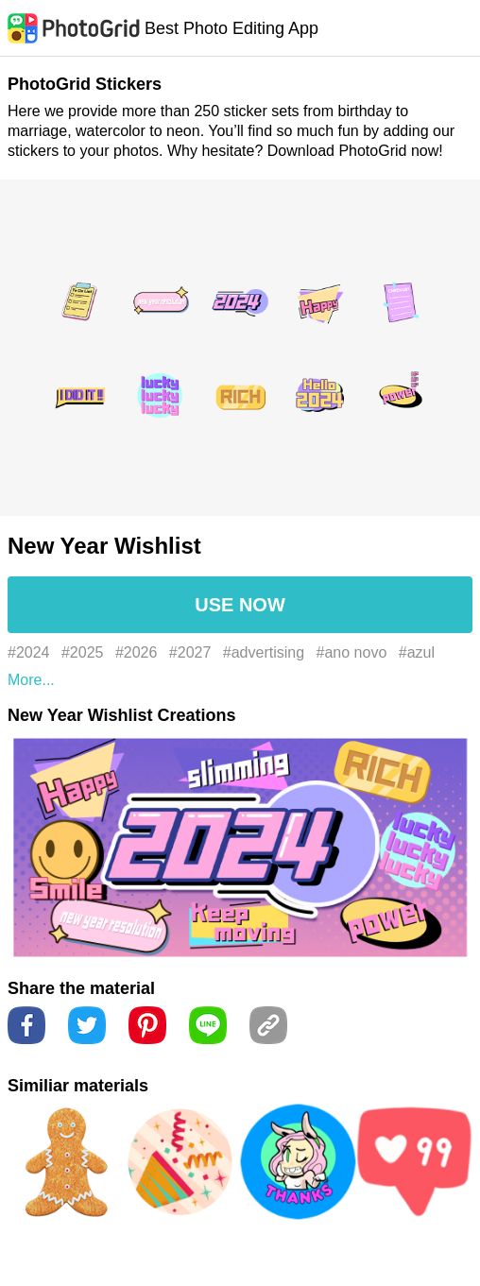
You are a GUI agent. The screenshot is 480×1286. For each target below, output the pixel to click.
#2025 (82, 652)
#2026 (136, 652)
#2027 (190, 652)
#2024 (29, 652)
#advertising (263, 652)
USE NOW (240, 604)
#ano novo (352, 652)
